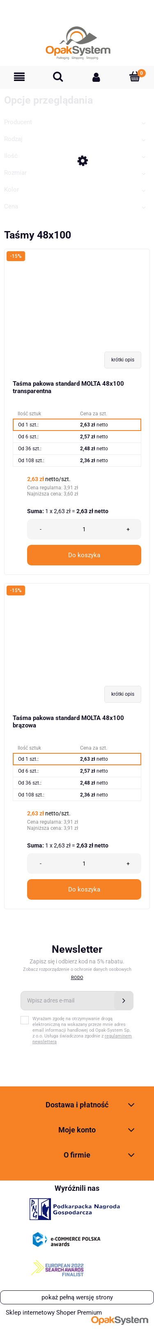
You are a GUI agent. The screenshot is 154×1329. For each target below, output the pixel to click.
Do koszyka (84, 555)
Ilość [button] (11, 156)
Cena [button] (11, 206)
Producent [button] (18, 122)
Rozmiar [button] (15, 172)
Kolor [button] (11, 189)
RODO (77, 977)
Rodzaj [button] (13, 139)
